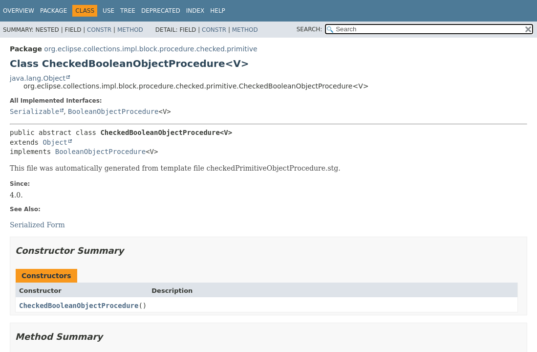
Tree (127, 10)
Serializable (34, 111)
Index (195, 10)
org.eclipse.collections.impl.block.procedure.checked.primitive (150, 49)
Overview (18, 10)
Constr (99, 29)
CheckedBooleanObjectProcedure (78, 305)
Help (217, 10)
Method (130, 29)
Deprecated (160, 10)
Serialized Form (37, 225)
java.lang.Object (37, 78)
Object (55, 142)
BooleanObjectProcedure (113, 111)
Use (108, 10)
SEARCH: (309, 29)
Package (53, 10)
